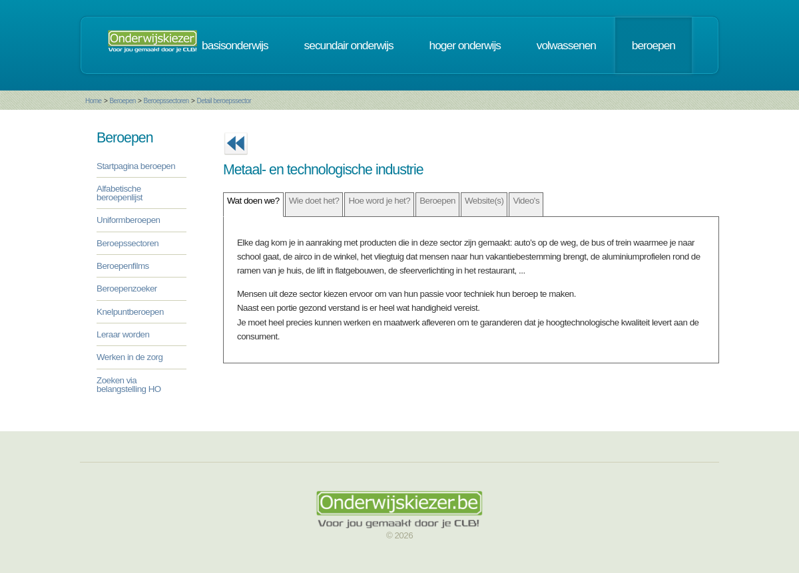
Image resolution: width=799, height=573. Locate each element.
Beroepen (122, 100)
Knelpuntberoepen (130, 312)
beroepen (653, 45)
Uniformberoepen (128, 220)
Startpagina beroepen (136, 166)
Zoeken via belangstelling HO (129, 384)
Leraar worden (123, 334)
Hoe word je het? (379, 201)
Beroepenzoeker (127, 288)
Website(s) (484, 201)
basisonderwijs (235, 45)
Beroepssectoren (166, 100)
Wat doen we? (253, 201)
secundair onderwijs (349, 45)
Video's (526, 201)
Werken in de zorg (129, 357)
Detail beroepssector (223, 100)
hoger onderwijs (465, 45)
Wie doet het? (314, 201)
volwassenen (566, 45)
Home (93, 100)
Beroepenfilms (123, 266)
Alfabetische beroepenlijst (119, 193)
